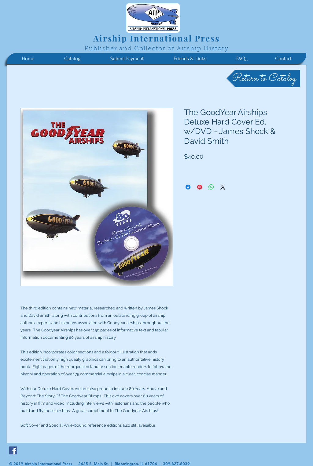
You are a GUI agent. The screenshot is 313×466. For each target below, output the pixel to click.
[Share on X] (222, 187)
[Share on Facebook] (188, 187)
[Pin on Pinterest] (199, 187)
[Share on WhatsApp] (211, 187)
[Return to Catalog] (263, 78)
